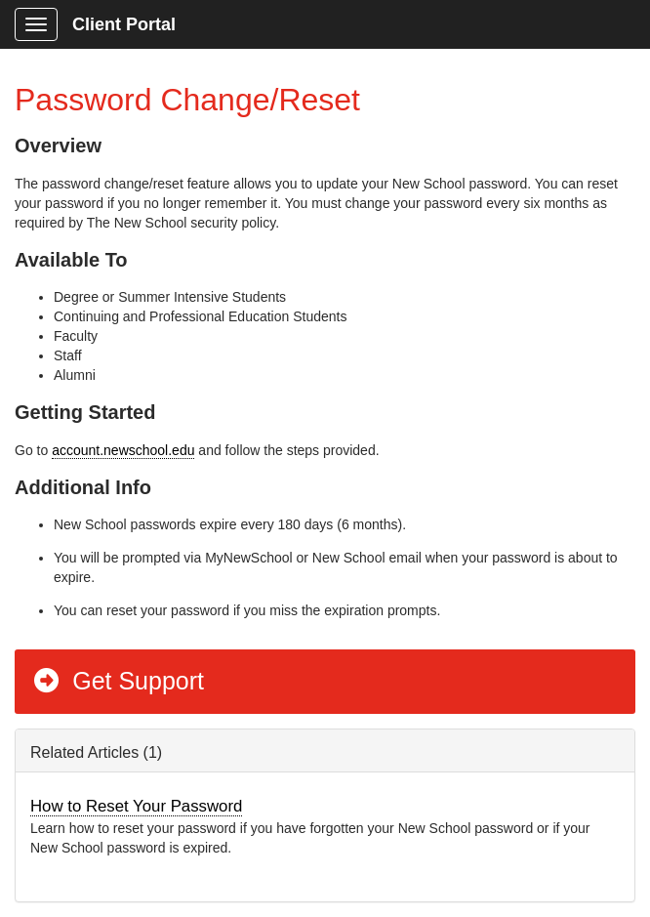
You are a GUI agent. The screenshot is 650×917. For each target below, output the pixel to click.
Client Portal (124, 24)
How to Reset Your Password (136, 806)
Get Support (117, 680)
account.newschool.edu (123, 450)
